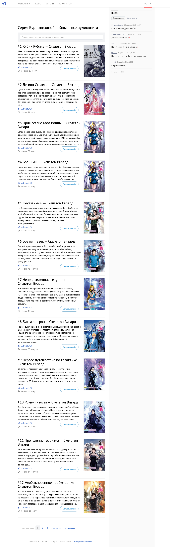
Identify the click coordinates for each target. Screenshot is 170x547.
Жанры (38, 3)
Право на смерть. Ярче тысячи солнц (128, 56)
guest (113, 62)
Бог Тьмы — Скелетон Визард (45, 162)
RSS (122, 72)
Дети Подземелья (120, 37)
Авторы (50, 3)
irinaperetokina (117, 25)
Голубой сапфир (118, 65)
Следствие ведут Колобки (123, 28)
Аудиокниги (24, 3)
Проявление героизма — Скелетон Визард (48, 442)
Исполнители (65, 3)
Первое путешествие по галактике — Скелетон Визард (49, 362)
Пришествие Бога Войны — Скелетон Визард (49, 125)
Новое (114, 13)
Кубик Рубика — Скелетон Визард (49, 46)
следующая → (71, 528)
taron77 (114, 53)
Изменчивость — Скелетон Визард (51, 402)
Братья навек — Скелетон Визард (49, 241)
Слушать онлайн (69, 68)
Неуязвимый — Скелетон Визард (48, 203)
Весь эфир (115, 72)
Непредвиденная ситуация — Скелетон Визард (43, 281)
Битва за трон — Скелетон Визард (49, 321)
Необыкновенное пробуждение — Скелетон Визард (47, 484)
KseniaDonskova (117, 34)
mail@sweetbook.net (83, 541)
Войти (148, 3)
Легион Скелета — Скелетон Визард (51, 84)
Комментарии (118, 18)
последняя (56, 528)
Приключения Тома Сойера (124, 47)
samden (114, 43)
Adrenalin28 (27, 67)
